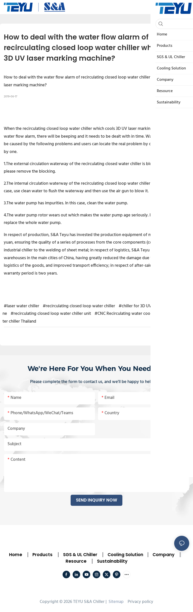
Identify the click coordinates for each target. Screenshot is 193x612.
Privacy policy (140, 601)
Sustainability (112, 561)
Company (163, 555)
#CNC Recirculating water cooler (124, 313)
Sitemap (116, 601)
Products (42, 555)
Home (15, 555)
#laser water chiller (21, 306)
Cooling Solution (125, 555)
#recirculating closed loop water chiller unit (51, 313)
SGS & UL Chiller (80, 555)
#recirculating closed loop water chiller (79, 306)
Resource (76, 561)
